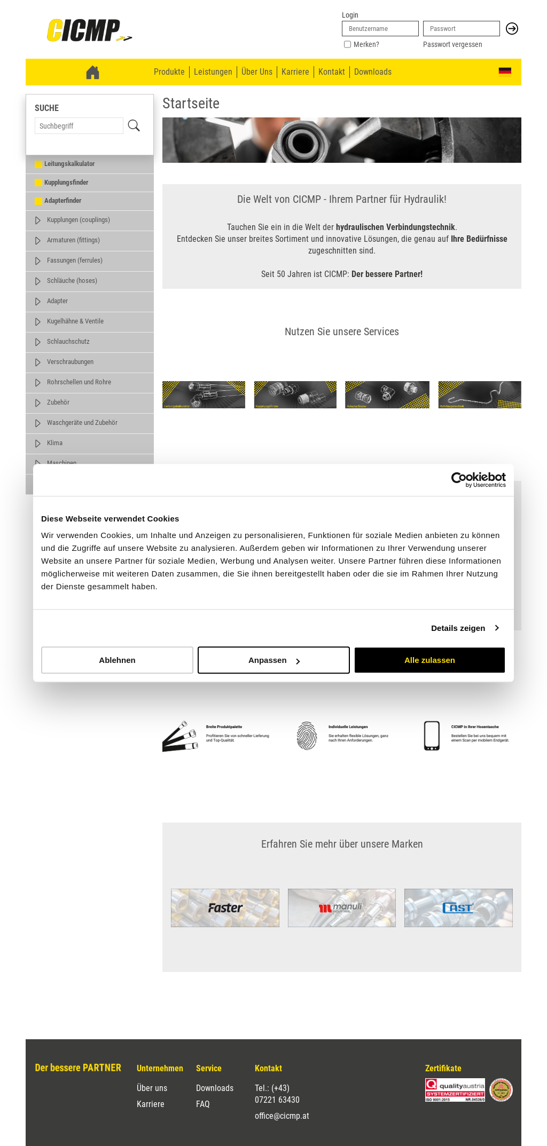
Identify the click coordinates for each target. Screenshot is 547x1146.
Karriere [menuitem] (295, 72)
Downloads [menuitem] (373, 72)
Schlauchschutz (68, 341)
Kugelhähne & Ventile (75, 321)
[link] (89, 31)
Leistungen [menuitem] (213, 72)
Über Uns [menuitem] (256, 72)
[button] (512, 28)
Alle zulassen (429, 660)
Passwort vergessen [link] (452, 44)
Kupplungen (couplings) (78, 220)
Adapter (57, 301)
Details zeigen (458, 628)
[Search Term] (79, 125)
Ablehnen (117, 660)
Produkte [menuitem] (169, 72)
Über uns (152, 1088)
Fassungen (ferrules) (75, 260)
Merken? (366, 44)
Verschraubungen (70, 362)
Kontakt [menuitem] (331, 72)
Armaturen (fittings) (73, 240)
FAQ (203, 1104)
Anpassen (274, 660)
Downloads (214, 1088)
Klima (54, 443)
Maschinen (61, 463)
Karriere (151, 1104)
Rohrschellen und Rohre (79, 382)
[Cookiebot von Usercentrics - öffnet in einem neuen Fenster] (459, 480)
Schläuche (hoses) (72, 280)
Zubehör (58, 402)
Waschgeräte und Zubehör (82, 422)
